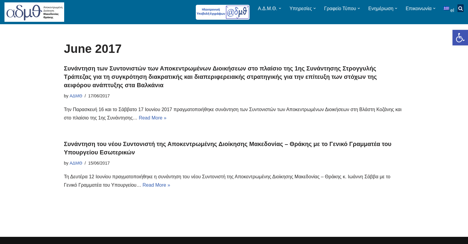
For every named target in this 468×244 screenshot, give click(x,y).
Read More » (153, 117)
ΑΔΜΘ (76, 95)
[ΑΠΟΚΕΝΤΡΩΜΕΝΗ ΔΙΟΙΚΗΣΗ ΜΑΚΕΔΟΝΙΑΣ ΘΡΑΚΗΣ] (34, 12)
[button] (460, 37)
